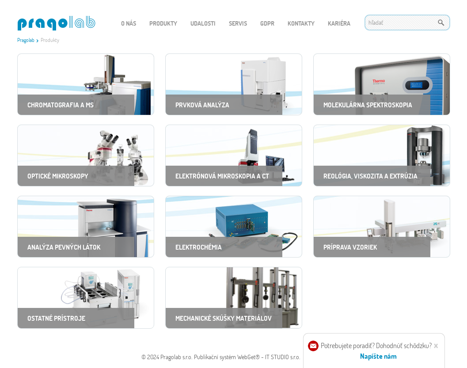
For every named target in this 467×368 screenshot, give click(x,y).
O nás (128, 23)
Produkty (163, 23)
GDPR (267, 23)
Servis (238, 23)
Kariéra (339, 23)
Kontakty (301, 23)
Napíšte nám (378, 355)
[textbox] (407, 22)
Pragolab (25, 39)
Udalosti (203, 23)
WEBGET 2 (56, 23)
